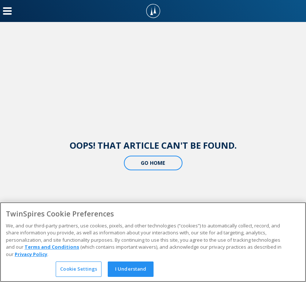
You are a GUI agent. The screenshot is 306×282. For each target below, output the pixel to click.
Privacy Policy (31, 254)
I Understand (131, 269)
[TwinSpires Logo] (153, 11)
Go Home (153, 162)
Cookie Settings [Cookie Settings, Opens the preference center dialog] (78, 269)
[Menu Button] (7, 11)
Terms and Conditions (52, 247)
